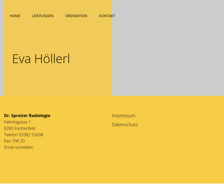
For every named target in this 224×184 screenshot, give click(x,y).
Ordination (76, 15)
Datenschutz (125, 124)
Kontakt (107, 15)
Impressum (123, 115)
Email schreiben (18, 147)
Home (15, 15)
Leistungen (43, 15)
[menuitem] (15, 15)
